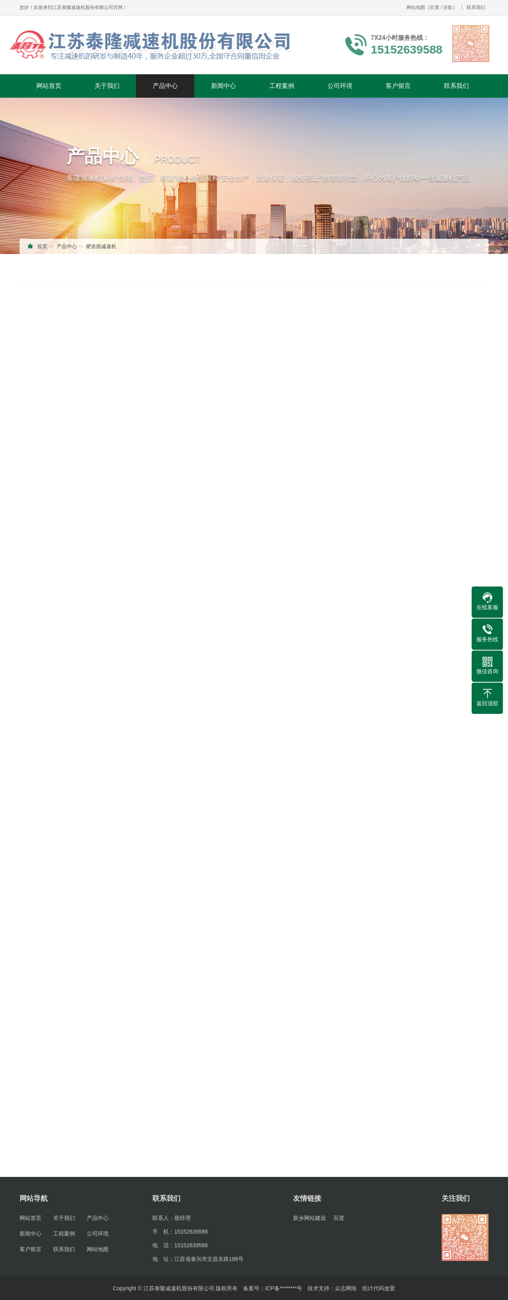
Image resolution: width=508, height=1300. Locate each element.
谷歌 (448, 7)
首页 (42, 246)
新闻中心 (223, 85)
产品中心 (165, 85)
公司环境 (339, 85)
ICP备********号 (283, 1288)
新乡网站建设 (309, 1218)
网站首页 (48, 85)
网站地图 (415, 7)
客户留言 (398, 85)
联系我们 (476, 7)
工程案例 (281, 85)
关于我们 (107, 85)
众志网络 (346, 1288)
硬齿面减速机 (101, 246)
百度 (434, 7)
